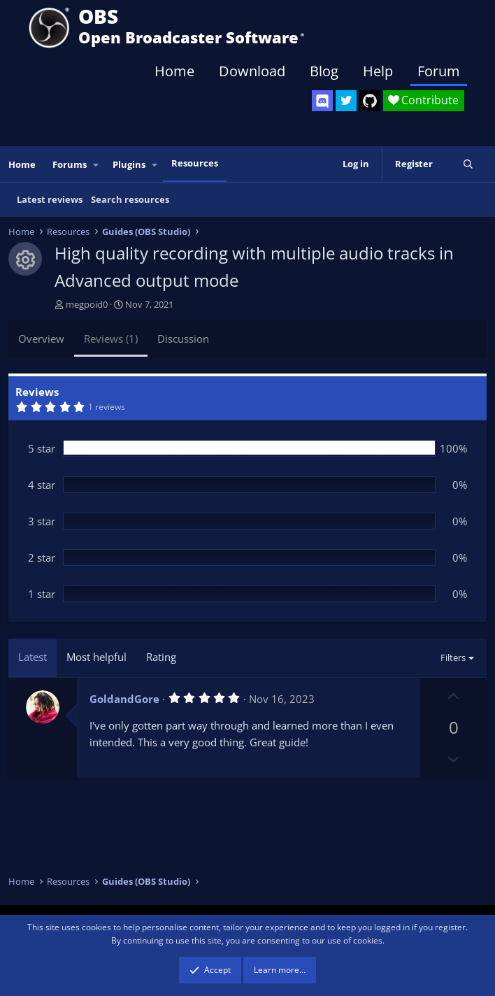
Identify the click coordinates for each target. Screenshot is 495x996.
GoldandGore (124, 699)
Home (174, 71)
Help (378, 71)
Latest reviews (49, 199)
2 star (41, 557)
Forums (69, 164)
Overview (41, 339)
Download (252, 71)
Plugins (129, 164)
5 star (41, 448)
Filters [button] (453, 657)
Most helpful (96, 657)
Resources (194, 163)
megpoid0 (87, 304)
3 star (41, 521)
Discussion (183, 339)
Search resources (130, 199)
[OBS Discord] (322, 100)
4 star (41, 485)
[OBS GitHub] (369, 100)
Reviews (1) (111, 339)
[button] (96, 165)
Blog (324, 71)
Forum (438, 71)
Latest (32, 657)
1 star (41, 594)
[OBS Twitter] (346, 100)
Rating (161, 657)
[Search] (468, 164)
